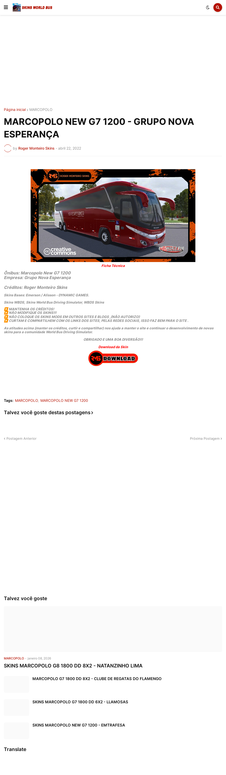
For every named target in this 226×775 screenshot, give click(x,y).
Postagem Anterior (21, 438)
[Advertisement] (113, 61)
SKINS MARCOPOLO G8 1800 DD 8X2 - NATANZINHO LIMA (73, 666)
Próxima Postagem (205, 438)
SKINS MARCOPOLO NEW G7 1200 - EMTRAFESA (78, 725)
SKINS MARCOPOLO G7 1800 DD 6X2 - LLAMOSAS (80, 701)
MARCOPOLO (41, 109)
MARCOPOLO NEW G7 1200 (64, 400)
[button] (6, 7)
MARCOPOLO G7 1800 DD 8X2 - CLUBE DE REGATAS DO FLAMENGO (97, 678)
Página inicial (15, 109)
